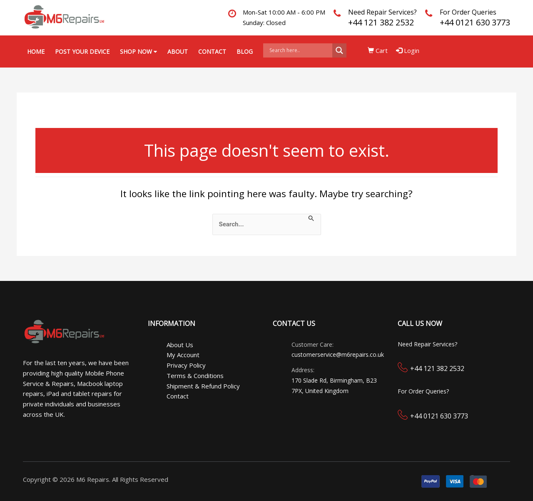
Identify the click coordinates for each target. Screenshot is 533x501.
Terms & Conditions (195, 375)
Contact (212, 51)
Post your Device (82, 51)
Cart (378, 50)
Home (36, 51)
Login (407, 50)
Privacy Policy (186, 365)
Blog (245, 51)
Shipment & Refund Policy (203, 386)
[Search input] (299, 50)
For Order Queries (468, 12)
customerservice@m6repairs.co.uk (337, 354)
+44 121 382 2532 (381, 22)
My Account (183, 355)
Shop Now (138, 51)
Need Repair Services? (382, 12)
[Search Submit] (311, 218)
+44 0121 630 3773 (475, 22)
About (177, 51)
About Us (180, 345)
